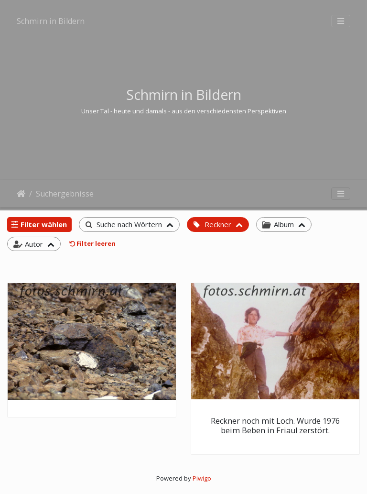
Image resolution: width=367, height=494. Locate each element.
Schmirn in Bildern (51, 21)
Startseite (21, 193)
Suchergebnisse (65, 193)
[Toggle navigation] (340, 21)
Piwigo (202, 478)
